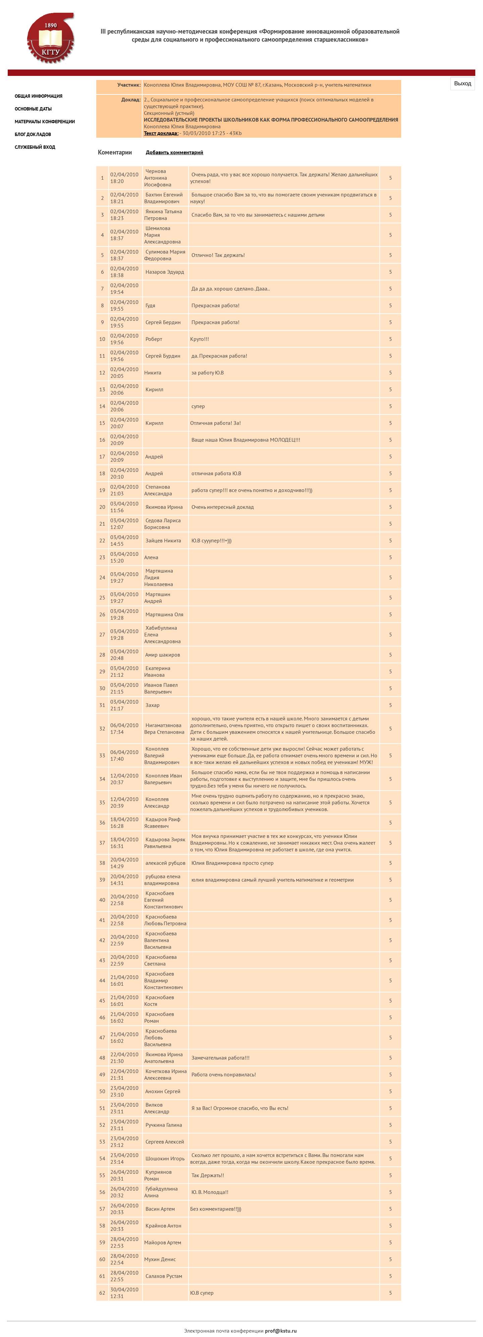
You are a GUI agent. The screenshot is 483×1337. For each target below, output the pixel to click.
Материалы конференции (45, 122)
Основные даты (33, 109)
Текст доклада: (161, 133)
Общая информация (38, 96)
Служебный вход (35, 147)
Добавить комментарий (174, 152)
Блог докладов (33, 134)
